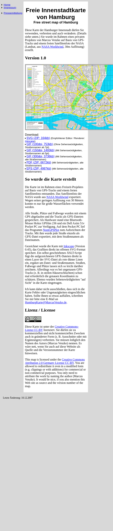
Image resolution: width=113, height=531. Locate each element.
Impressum (10, 7)
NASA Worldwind (52, 46)
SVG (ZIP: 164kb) (38, 138)
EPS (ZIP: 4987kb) (38, 168)
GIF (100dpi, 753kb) (39, 144)
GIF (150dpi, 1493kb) (40, 150)
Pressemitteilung (13, 13)
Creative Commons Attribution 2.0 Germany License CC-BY (55, 361)
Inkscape (30, 141)
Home (7, 4)
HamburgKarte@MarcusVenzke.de (46, 302)
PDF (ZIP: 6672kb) (38, 162)
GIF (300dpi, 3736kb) (40, 156)
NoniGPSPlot (51, 229)
